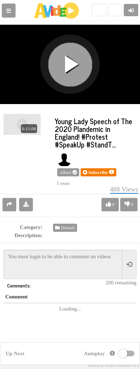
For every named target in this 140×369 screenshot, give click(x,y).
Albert (68, 172)
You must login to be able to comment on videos (63, 264)
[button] (98, 172)
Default (65, 227)
